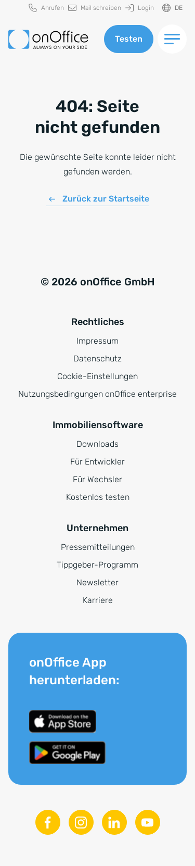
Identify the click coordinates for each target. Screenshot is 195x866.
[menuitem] (46, 8)
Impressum (97, 341)
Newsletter (97, 582)
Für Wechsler (97, 479)
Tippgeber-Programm (97, 565)
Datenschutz (97, 358)
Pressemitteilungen (98, 547)
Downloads (97, 444)
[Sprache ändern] (172, 8)
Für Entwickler (97, 462)
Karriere (98, 600)
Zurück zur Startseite (105, 199)
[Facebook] (47, 822)
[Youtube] (147, 822)
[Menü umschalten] (172, 39)
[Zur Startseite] (48, 39)
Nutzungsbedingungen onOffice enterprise (97, 394)
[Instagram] (81, 822)
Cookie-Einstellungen (97, 376)
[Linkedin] (114, 822)
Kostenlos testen (97, 497)
